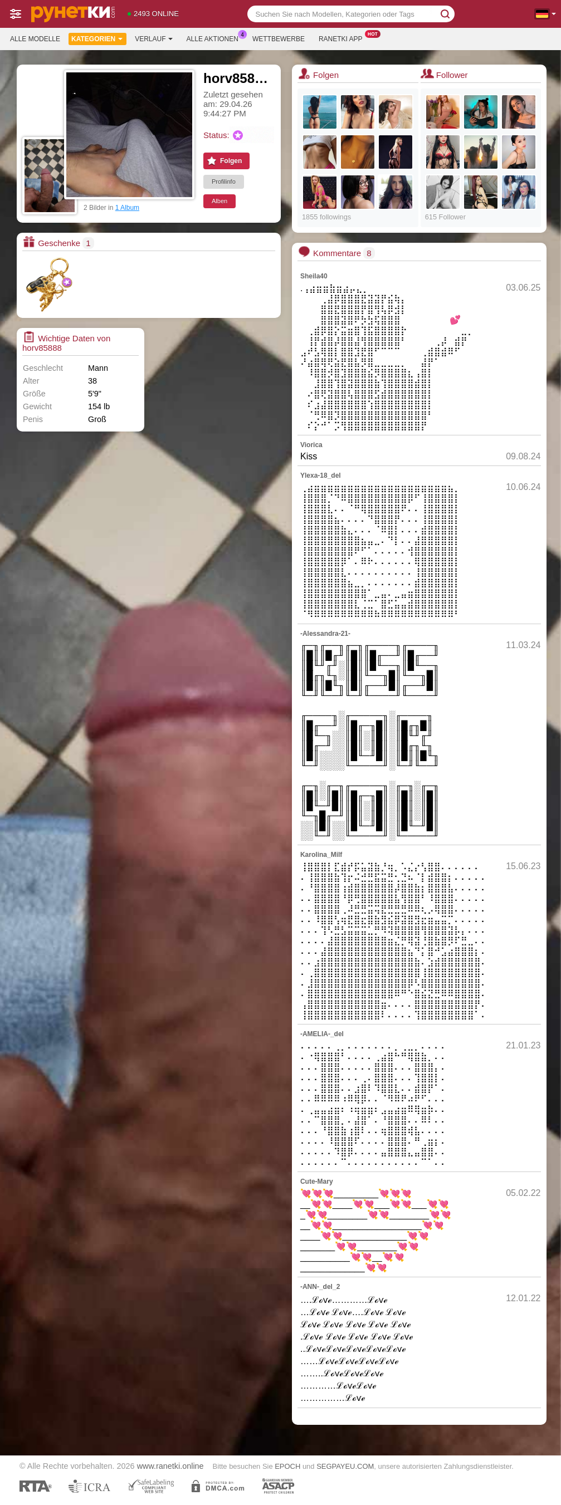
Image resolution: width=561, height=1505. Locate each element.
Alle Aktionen (215, 38)
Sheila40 (314, 276)
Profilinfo (224, 181)
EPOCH (287, 1466)
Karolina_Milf (321, 855)
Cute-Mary (316, 1181)
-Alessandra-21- (325, 634)
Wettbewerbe (278, 39)
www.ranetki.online (170, 1466)
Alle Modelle (35, 39)
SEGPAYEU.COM (345, 1466)
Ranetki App (343, 38)
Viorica (311, 445)
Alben (219, 201)
